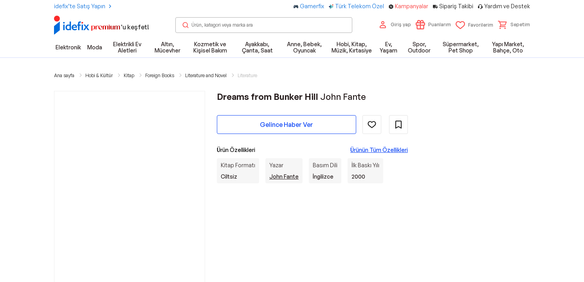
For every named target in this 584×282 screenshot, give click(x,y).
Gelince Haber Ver (286, 124)
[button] (514, 24)
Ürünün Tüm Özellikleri (379, 149)
